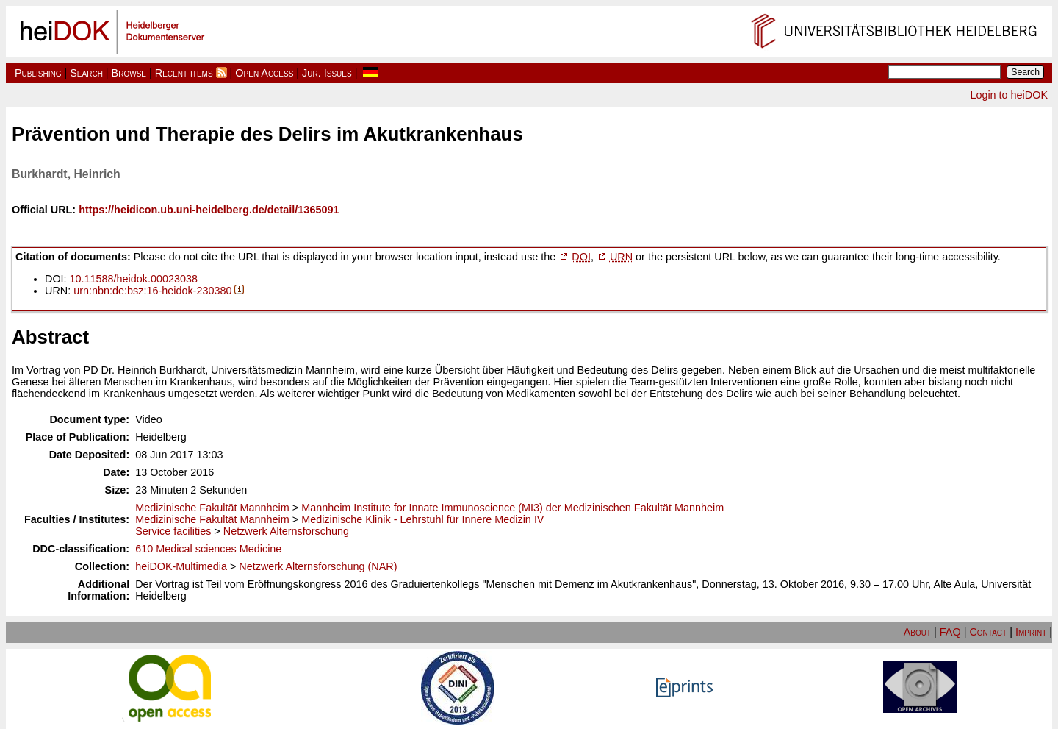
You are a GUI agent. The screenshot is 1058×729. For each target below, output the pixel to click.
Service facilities (173, 531)
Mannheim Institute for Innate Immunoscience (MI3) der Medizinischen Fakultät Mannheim (512, 507)
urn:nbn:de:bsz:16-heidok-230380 (152, 290)
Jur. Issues (327, 73)
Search (86, 73)
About (917, 632)
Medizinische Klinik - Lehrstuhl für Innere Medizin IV (422, 519)
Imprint (1030, 632)
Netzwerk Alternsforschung (286, 531)
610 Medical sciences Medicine (208, 549)
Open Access (264, 73)
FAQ (950, 632)
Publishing (38, 73)
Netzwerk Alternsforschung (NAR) (318, 566)
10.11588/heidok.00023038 (134, 279)
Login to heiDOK (1009, 95)
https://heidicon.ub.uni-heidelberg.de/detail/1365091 (209, 210)
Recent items (184, 73)
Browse (129, 73)
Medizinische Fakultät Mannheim (212, 507)
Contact (988, 632)
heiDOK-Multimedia (181, 566)
